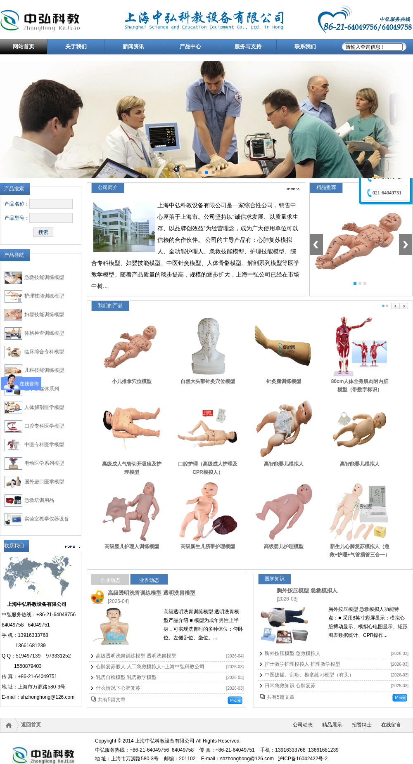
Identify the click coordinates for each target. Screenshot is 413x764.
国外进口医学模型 (44, 482)
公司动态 (303, 725)
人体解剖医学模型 (44, 407)
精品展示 (332, 725)
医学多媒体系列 (41, 389)
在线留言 (391, 725)
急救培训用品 (39, 500)
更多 (292, 189)
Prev (395, 306)
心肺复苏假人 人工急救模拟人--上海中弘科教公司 (150, 666)
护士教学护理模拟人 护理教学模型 (302, 664)
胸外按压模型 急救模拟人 (307, 590)
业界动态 (149, 580)
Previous (316, 244)
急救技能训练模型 (44, 277)
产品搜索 (14, 189)
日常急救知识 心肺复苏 (290, 685)
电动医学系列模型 (44, 463)
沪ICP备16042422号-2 (303, 759)
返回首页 (31, 725)
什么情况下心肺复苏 (118, 688)
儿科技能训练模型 (44, 370)
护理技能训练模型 (44, 296)
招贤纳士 (362, 725)
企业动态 (110, 580)
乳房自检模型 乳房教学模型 (126, 677)
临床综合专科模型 (44, 352)
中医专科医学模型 (44, 444)
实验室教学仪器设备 (46, 519)
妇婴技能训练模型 (44, 314)
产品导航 (14, 255)
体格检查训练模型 (44, 333)
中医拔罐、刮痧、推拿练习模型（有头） (309, 675)
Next (405, 244)
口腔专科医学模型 (44, 426)
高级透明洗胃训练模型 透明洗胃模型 (151, 593)
